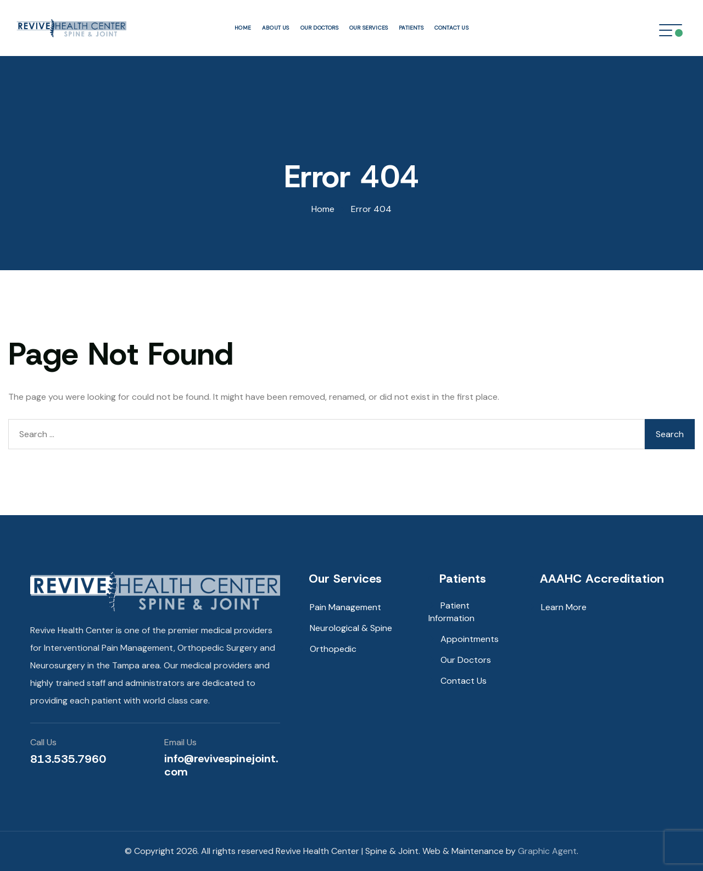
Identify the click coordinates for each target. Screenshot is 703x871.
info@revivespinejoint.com (221, 765)
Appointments (469, 639)
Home (243, 27)
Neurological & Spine (351, 628)
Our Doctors (319, 27)
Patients (411, 27)
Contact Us (451, 27)
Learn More (564, 607)
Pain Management (345, 607)
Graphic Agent (547, 851)
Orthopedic (333, 649)
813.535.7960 (68, 759)
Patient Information (451, 612)
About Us (275, 27)
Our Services (368, 27)
